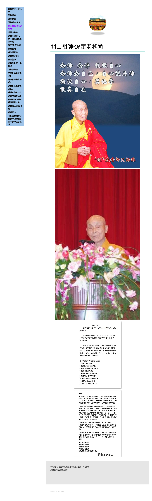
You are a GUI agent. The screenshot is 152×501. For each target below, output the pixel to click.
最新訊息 (12, 19)
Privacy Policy (60, 489)
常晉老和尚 (13, 32)
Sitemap (70, 489)
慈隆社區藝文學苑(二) (14, 81)
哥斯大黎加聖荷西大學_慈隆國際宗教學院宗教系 (14, 120)
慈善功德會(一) (14, 92)
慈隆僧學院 (13, 52)
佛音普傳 (12, 59)
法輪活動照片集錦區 (14, 64)
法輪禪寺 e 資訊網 (14, 10)
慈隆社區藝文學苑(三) (14, 87)
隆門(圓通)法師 (14, 45)
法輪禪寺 (12, 15)
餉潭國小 (12, 112)
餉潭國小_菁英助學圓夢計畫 (14, 101)
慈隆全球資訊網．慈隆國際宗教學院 (14, 39)
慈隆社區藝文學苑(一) (14, 74)
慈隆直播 (12, 49)
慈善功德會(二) (14, 96)
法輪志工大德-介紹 (15, 107)
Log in (143, 494)
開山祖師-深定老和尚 (15, 27)
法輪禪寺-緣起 (14, 22)
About (52, 489)
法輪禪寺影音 (14, 56)
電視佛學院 (13, 69)
